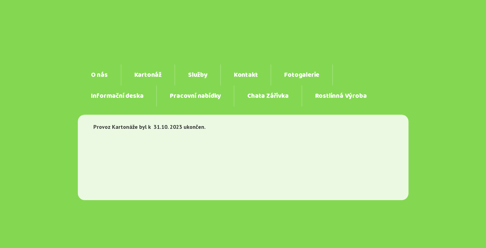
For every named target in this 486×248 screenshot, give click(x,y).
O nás (99, 75)
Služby (197, 75)
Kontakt (246, 75)
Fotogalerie (301, 75)
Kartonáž (148, 75)
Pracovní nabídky (195, 96)
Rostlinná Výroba (341, 96)
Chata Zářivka (267, 96)
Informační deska (117, 96)
